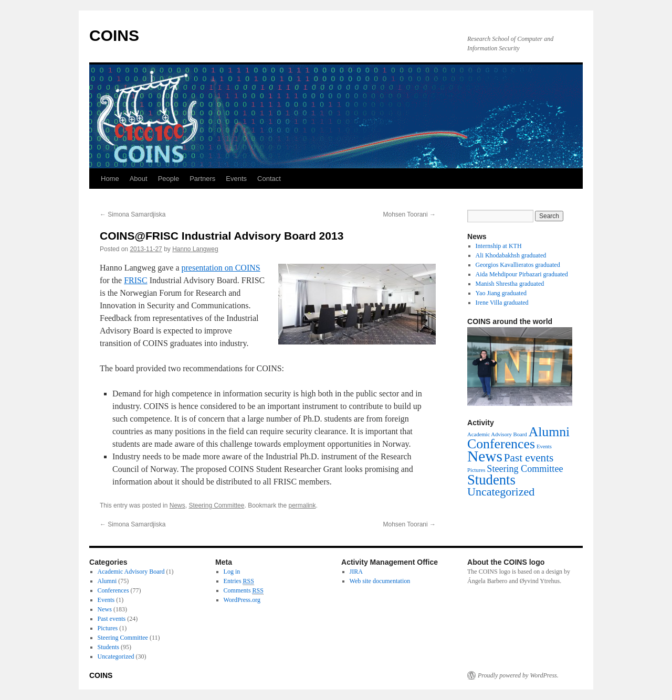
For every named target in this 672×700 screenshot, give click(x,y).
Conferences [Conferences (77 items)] (501, 443)
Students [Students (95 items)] (491, 480)
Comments (244, 591)
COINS (114, 35)
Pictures (108, 628)
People (168, 178)
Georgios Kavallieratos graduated (518, 264)
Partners (202, 178)
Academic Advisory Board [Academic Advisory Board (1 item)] (497, 434)
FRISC (135, 280)
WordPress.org (242, 600)
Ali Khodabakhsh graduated (511, 255)
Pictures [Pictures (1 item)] (476, 470)
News (177, 505)
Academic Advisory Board (131, 571)
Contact (269, 178)
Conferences (113, 590)
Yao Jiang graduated (501, 293)
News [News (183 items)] (484, 456)
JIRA (356, 571)
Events (236, 178)
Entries (239, 581)
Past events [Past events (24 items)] (528, 457)
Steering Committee (216, 505)
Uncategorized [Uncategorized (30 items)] (500, 491)
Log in (232, 571)
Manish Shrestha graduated (510, 283)
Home (110, 178)
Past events (112, 618)
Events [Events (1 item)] (544, 446)
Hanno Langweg (195, 249)
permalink (302, 505)
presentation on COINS (221, 267)
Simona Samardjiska (132, 214)
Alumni (107, 581)
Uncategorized (116, 656)
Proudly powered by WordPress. (518, 675)
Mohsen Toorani (409, 214)
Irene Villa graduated (502, 302)
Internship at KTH (499, 246)
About (139, 178)
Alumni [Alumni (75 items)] (549, 431)
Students (108, 647)
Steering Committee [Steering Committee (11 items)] (525, 469)
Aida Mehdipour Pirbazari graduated (522, 274)
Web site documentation (380, 581)
